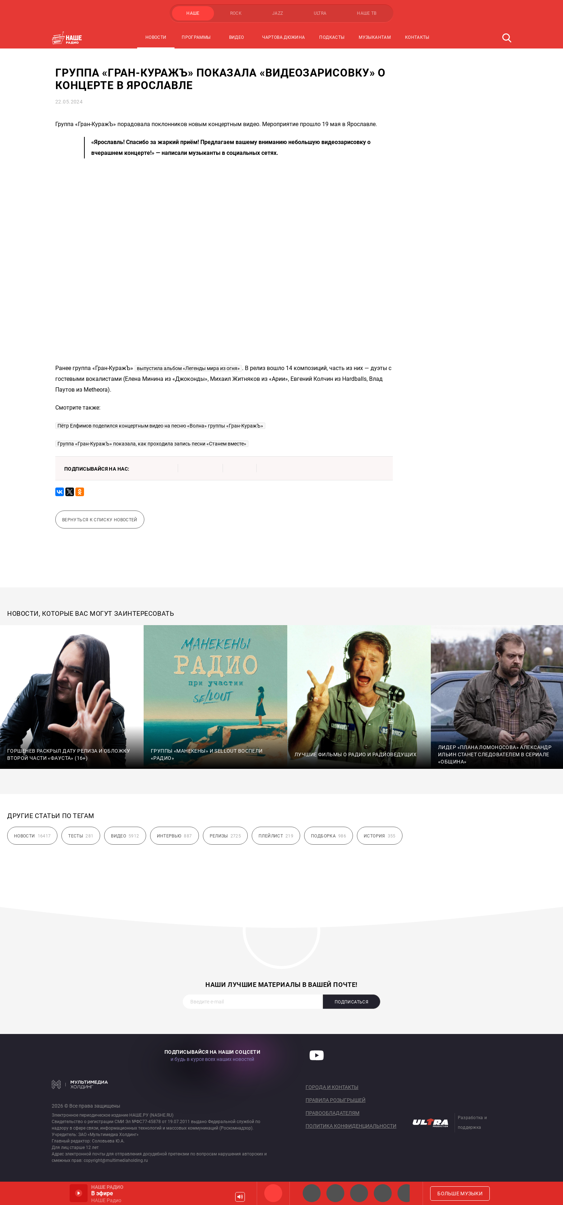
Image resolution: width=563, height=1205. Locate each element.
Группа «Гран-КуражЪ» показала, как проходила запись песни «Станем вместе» (151, 444)
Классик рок (383, 1193)
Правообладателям (332, 1113)
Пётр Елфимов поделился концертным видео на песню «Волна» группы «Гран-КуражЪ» (160, 426)
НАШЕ (192, 13)
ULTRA (320, 13)
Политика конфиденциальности (351, 1126)
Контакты (417, 37)
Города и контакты (332, 1087)
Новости (156, 37)
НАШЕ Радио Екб (359, 1193)
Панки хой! (406, 1193)
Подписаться (351, 1002)
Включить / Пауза (79, 1193)
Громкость (240, 1196)
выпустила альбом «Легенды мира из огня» (188, 368)
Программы (196, 37)
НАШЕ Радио (273, 1193)
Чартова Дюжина (283, 37)
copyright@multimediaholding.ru (116, 1160)
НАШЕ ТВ (367, 13)
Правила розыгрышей (336, 1100)
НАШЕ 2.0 (312, 1193)
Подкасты (331, 37)
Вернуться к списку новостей (100, 519)
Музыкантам (375, 37)
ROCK (236, 13)
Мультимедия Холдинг (80, 1084)
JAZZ (277, 13)
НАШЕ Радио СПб (335, 1193)
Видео (236, 37)
